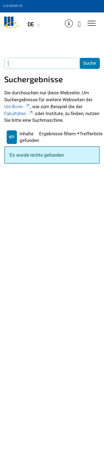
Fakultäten (19, 113)
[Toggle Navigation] (92, 23)
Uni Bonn (17, 106)
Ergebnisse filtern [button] (57, 133)
